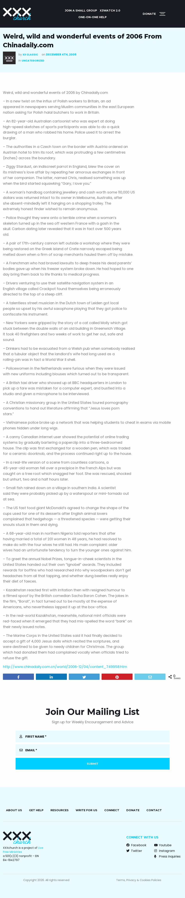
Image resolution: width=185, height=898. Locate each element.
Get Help (36, 810)
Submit (92, 763)
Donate (149, 14)
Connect (111, 810)
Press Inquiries (167, 856)
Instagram (164, 850)
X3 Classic (30, 54)
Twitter (134, 850)
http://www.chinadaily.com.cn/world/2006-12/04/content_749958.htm (65, 666)
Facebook (136, 845)
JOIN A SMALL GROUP (81, 10)
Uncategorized (33, 60)
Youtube (163, 845)
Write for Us (86, 810)
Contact (154, 810)
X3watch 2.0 (110, 10)
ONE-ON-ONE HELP (92, 17)
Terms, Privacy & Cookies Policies (138, 880)
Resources (59, 810)
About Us (14, 810)
